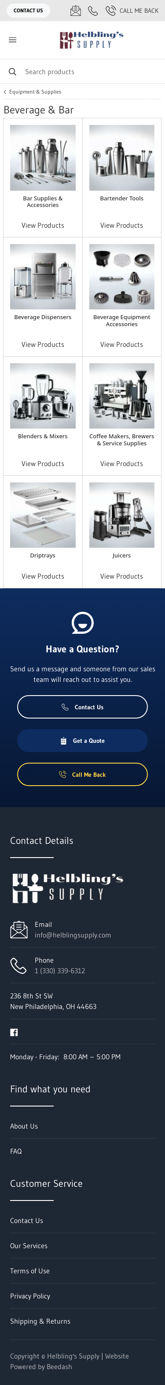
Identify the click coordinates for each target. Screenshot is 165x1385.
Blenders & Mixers (43, 436)
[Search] (82, 71)
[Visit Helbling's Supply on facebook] (14, 1031)
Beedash (59, 1366)
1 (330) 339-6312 (60, 970)
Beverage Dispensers (42, 317)
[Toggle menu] (12, 40)
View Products (43, 225)
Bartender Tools (121, 198)
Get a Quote (82, 741)
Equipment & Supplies (35, 92)
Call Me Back (132, 10)
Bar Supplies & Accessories (42, 201)
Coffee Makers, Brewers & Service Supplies (121, 439)
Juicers (122, 555)
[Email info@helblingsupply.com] (75, 10)
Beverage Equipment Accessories (121, 320)
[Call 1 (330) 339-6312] (93, 10)
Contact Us (28, 10)
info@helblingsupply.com (73, 934)
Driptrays (42, 555)
